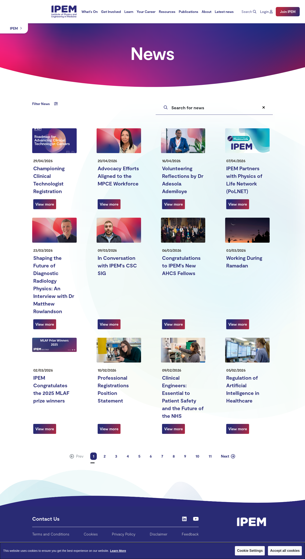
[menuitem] (89, 11)
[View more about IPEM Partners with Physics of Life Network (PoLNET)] (237, 204)
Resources (167, 12)
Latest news (224, 12)
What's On (90, 12)
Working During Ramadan (244, 261)
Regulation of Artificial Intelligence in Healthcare (242, 389)
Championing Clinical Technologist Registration (49, 179)
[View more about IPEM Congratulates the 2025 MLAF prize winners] (44, 429)
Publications (188, 12)
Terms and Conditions (50, 534)
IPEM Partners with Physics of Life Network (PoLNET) (244, 179)
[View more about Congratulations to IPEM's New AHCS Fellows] (173, 324)
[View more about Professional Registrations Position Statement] (109, 429)
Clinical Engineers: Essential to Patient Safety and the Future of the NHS (183, 397)
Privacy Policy (123, 534)
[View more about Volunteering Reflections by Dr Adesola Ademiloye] (173, 204)
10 (197, 456)
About (206, 12)
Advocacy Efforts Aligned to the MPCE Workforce (118, 176)
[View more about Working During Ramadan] (237, 324)
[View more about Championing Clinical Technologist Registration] (44, 204)
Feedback (190, 534)
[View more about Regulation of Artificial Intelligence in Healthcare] (237, 429)
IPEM (14, 28)
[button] (266, 11)
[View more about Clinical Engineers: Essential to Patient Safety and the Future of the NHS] (173, 429)
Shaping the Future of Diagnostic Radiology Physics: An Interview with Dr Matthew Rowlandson (53, 284)
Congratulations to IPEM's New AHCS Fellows (181, 265)
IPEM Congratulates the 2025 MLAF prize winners (51, 389)
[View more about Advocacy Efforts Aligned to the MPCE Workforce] (109, 204)
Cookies (91, 534)
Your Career (146, 12)
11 (210, 456)
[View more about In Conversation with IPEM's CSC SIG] (109, 324)
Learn (128, 12)
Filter (45, 104)
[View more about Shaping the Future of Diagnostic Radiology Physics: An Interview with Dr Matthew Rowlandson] (44, 324)
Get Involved (111, 12)
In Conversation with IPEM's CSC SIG (117, 265)
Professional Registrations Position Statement (113, 389)
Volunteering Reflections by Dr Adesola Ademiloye (182, 179)
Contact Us (46, 519)
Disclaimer (158, 534)
